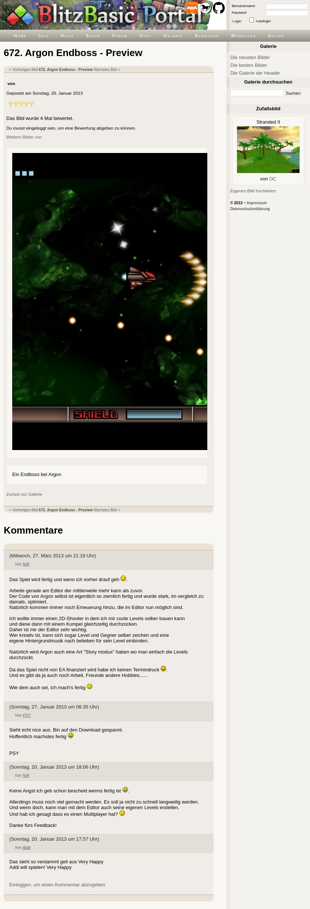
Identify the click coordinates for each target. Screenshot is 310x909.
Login (236, 21)
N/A (26, 564)
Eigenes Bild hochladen (253, 190)
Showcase (207, 35)
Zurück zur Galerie (24, 494)
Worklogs (243, 35)
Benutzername (243, 6)
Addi (26, 847)
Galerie (173, 35)
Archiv (276, 35)
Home (20, 35)
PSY (26, 715)
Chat (145, 35)
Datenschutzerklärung (250, 209)
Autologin (263, 21)
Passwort (239, 12)
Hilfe (67, 35)
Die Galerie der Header (255, 73)
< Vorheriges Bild (23, 70)
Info (44, 35)
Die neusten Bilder (250, 57)
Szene (93, 35)
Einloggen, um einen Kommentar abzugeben (57, 884)
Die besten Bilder (248, 65)
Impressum (257, 203)
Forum (120, 35)
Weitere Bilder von (24, 136)
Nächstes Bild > (107, 70)
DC (272, 179)
